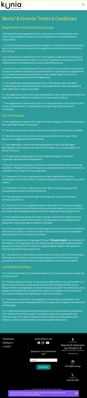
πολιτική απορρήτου (32, 394)
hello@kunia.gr (73, 366)
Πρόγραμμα (8, 338)
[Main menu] (83, 5)
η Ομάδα (7, 346)
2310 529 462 (73, 380)
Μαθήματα (8, 342)
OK (76, 393)
